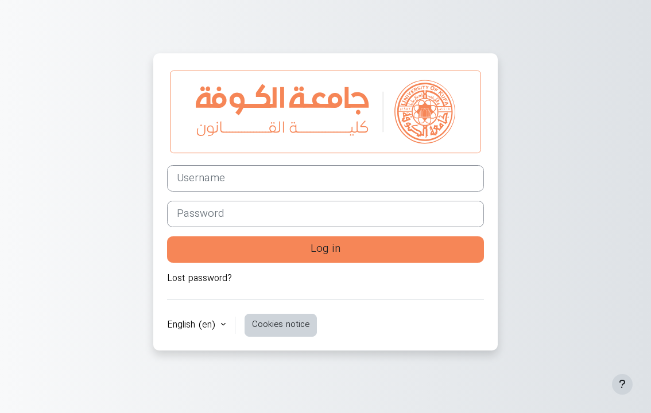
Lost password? (199, 279)
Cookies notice (280, 324)
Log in (325, 249)
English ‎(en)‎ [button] (192, 325)
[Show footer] (622, 384)
